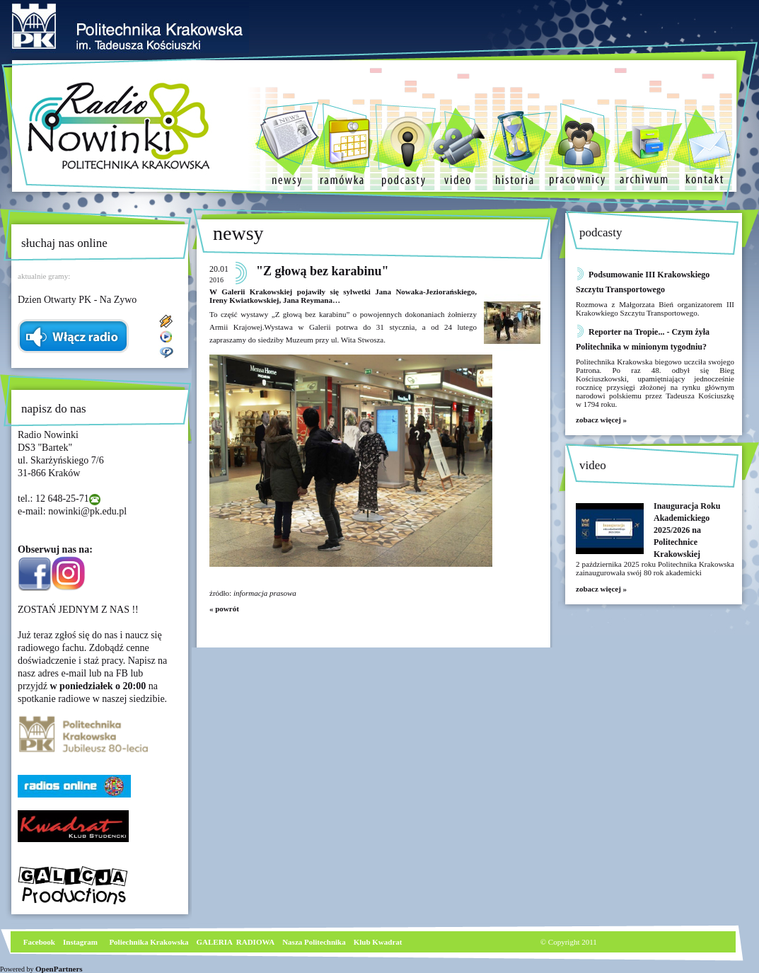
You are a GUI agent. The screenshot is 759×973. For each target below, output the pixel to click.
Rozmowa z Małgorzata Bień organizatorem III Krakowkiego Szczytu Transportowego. (655, 308)
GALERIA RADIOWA (236, 942)
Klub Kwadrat (378, 942)
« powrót (224, 608)
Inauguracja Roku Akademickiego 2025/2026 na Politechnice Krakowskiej (687, 530)
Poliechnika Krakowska (149, 942)
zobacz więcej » (601, 419)
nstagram (82, 942)
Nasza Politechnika (314, 942)
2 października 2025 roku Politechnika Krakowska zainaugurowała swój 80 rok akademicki (655, 568)
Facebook (38, 942)
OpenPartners (59, 969)
